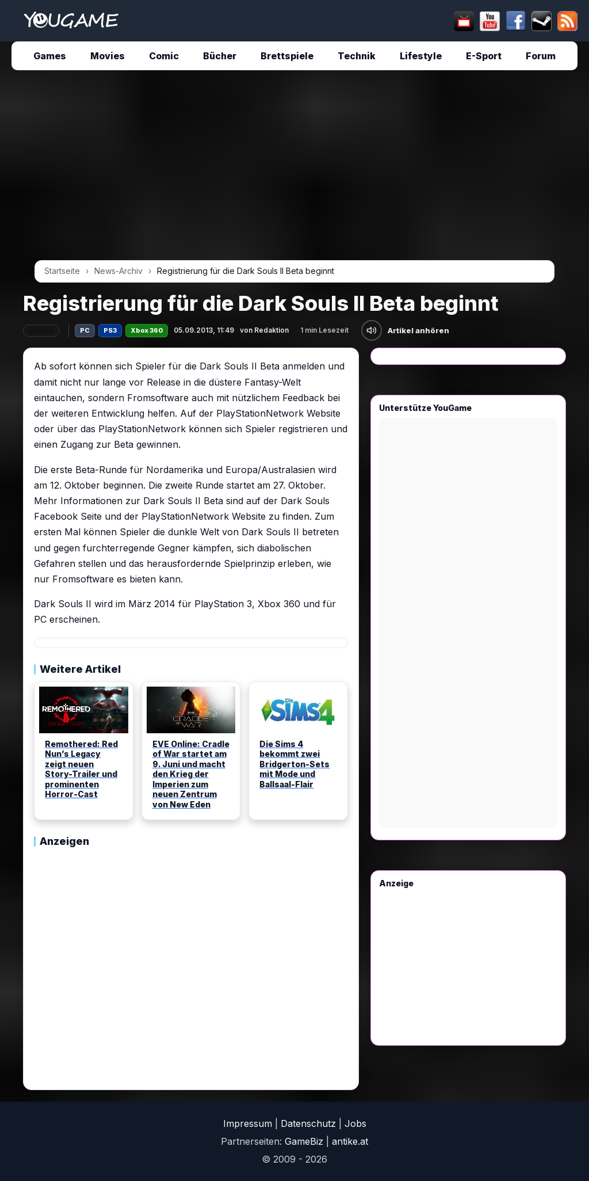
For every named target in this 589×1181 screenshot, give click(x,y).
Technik (357, 56)
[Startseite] (71, 20)
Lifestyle (421, 56)
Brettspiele (287, 56)
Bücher (219, 56)
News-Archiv (118, 271)
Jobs (355, 1123)
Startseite (62, 271)
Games (49, 56)
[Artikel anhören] (371, 330)
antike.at (350, 1141)
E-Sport (484, 56)
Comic (164, 56)
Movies (107, 56)
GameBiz (304, 1141)
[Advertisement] (294, 169)
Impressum (247, 1123)
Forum (541, 56)
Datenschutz (308, 1123)
